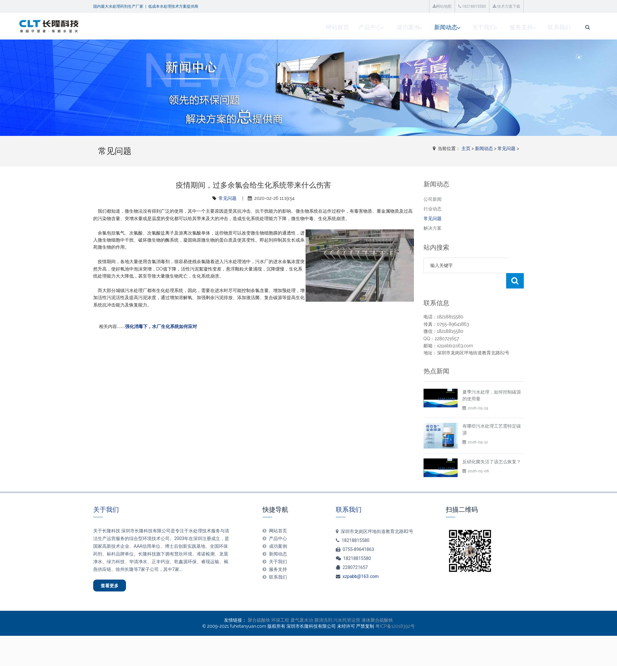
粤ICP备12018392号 (395, 614)
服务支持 (445, 27)
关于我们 (406, 27)
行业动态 (433, 208)
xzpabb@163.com (361, 561)
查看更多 (114, 571)
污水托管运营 (346, 607)
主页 (465, 148)
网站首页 (256, 27)
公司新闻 (433, 199)
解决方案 (433, 228)
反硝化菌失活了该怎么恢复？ (491, 446)
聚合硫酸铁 (259, 607)
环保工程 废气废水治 (292, 607)
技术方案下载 (506, 6)
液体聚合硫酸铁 (377, 607)
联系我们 (484, 27)
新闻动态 (367, 27)
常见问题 (506, 148)
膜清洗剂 (323, 607)
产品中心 (288, 27)
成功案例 (328, 27)
